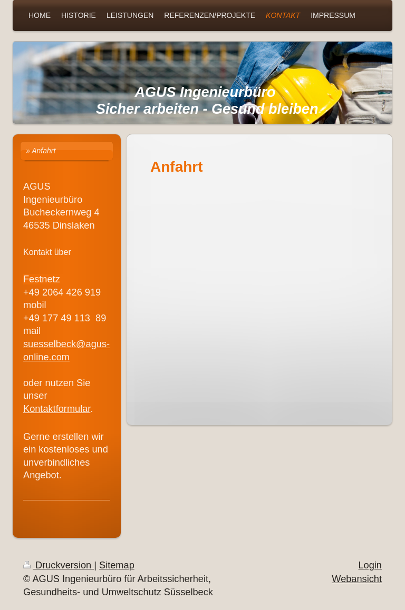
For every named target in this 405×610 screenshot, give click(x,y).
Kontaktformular (56, 409)
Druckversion (58, 565)
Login (370, 565)
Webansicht (357, 579)
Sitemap (116, 565)
